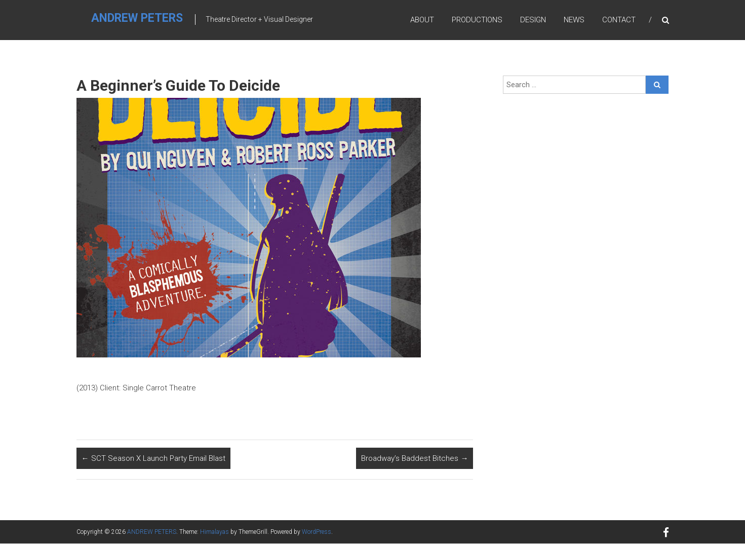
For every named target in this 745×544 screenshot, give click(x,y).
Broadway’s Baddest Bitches (414, 458)
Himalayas (214, 532)
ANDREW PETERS (137, 18)
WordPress (316, 532)
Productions (477, 19)
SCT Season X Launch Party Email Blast (153, 458)
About (422, 19)
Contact (619, 19)
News (574, 19)
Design (533, 19)
